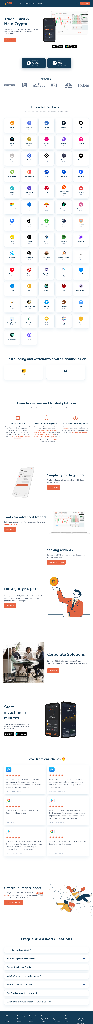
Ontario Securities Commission (44, 434)
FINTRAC (56, 440)
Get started (85, 3)
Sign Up (7, 1022)
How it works (56, 1022)
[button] (27, 3)
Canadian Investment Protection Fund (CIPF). (19, 437)
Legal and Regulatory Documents (82, 1019)
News (66, 1022)
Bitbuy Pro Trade (10, 524)
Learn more (10, 529)
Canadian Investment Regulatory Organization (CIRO (45, 431)
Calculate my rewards (56, 562)
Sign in (7, 1019)
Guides (66, 1019)
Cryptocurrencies (57, 1019)
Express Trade (44, 1019)
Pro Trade (43, 1022)
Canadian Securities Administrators (44, 436)
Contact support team (13, 902)
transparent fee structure (79, 432)
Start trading (53, 487)
